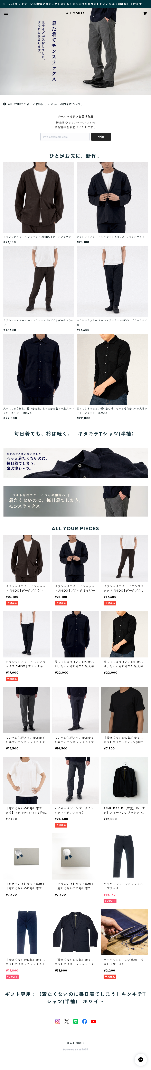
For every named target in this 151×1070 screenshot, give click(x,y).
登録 (101, 137)
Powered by (75, 1049)
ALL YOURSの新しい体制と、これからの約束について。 (43, 104)
